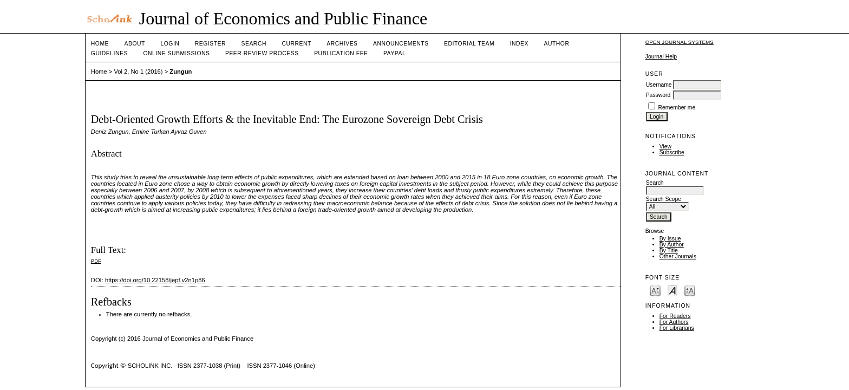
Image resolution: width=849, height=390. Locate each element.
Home (100, 44)
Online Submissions (176, 53)
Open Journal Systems (679, 42)
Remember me (677, 107)
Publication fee (341, 53)
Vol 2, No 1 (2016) (138, 71)
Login (169, 44)
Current (296, 44)
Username (659, 85)
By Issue (670, 239)
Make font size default (672, 290)
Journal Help (661, 57)
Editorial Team (469, 44)
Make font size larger (689, 290)
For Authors (674, 322)
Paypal (394, 53)
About (135, 44)
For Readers (675, 316)
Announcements (401, 44)
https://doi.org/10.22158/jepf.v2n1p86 (155, 280)
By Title (668, 250)
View (665, 147)
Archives (341, 44)
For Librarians (676, 328)
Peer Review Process (262, 53)
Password (658, 95)
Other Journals (677, 256)
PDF (96, 261)
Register (210, 44)
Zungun (180, 71)
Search (253, 44)
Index (519, 44)
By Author (671, 245)
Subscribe (671, 152)
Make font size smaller (655, 290)
